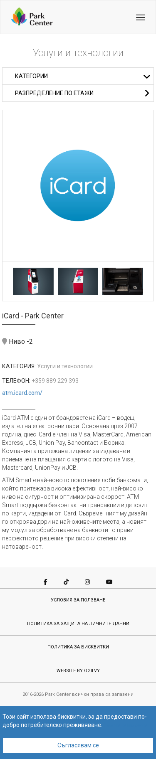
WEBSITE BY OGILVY (78, 670)
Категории (83, 76)
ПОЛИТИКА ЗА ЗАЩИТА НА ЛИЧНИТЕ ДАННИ (78, 623)
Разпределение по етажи (82, 93)
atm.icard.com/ (22, 392)
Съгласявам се (78, 745)
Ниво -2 (17, 341)
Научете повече (125, 725)
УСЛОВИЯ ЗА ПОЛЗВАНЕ (78, 600)
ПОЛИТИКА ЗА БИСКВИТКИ (78, 647)
